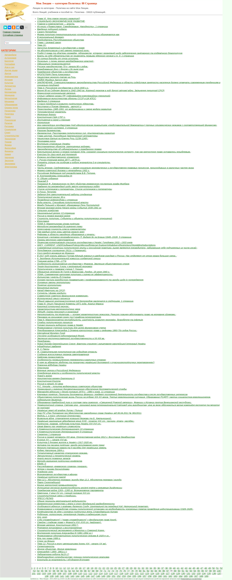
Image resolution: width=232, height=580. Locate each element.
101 (34, 573)
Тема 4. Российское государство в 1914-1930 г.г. (63, 87)
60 (62, 570)
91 (183, 570)
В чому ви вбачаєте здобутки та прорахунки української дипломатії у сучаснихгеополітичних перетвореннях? (95, 362)
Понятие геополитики (49, 285)
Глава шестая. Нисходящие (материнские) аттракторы (67, 135)
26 (119, 568)
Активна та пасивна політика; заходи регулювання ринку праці (70, 445)
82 (148, 570)
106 (59, 573)
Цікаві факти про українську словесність (58, 426)
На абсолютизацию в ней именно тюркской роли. (63, 50)
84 (156, 570)
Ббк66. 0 (41, 463)
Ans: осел (42, 517)
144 (77, 576)
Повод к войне (44, 375)
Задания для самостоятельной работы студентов (64, 194)
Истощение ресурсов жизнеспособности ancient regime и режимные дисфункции (79, 487)
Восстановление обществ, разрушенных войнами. (63, 146)
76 (124, 570)
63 (73, 570)
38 (166, 568)
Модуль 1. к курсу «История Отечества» (59, 415)
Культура (9, 83)
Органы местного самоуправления (55, 239)
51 (217, 568)
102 (39, 573)
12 (64, 568)
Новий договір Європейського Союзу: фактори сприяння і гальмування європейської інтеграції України (91, 343)
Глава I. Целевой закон (49, 42)
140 (57, 576)
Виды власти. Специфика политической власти (62, 202)
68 (93, 570)
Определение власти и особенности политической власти (68, 373)
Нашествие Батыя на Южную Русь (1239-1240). (62, 138)
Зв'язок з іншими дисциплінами (53, 469)
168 (201, 576)
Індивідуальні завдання (49, 346)
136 (214, 573)
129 (178, 573)
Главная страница (11, 32)
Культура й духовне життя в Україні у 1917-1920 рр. (64, 442)
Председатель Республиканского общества (60, 40)
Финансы (9, 151)
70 (101, 570)
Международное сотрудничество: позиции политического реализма (73, 557)
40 (174, 568)
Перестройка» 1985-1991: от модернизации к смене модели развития (74, 109)
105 (54, 573)
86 (163, 570)
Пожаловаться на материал (191, 579)
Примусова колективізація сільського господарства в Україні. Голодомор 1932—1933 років (84, 242)
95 (198, 570)
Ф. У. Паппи (43, 349)
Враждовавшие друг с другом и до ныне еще (60, 69)
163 (175, 576)
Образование (11, 104)
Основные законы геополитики (53, 282)
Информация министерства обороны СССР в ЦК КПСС (66, 98)
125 (157, 573)
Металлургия (11, 98)
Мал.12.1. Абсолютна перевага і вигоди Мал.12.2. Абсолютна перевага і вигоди (79, 479)
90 (179, 570)
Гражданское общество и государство (57, 72)
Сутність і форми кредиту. (51, 293)
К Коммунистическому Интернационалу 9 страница (64, 431)
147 (93, 576)
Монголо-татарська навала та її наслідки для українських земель (71, 447)
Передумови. (43, 341)
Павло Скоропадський (48, 482)
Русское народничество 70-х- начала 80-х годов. (62, 66)
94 (195, 570)
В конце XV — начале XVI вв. (52, 439)
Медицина (9, 95)
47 (201, 568)
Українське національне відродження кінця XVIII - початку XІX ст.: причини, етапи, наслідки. (85, 421)
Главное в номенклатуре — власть (55, 24)
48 (205, 568)
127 (168, 573)
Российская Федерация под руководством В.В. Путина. (66, 173)
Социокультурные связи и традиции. (56, 495)
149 (103, 576)
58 (54, 570)
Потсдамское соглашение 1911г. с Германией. (61, 250)
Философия (10, 148)
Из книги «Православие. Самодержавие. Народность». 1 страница (72, 26)
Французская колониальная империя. (56, 93)
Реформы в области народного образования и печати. (66, 234)
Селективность (45, 546)
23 (107, 568)
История (9, 79)
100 (219, 570)
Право (8, 117)
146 (88, 576)
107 (64, 573)
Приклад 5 (42, 181)
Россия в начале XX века (50, 383)
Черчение (9, 157)
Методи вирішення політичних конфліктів (59, 461)
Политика (9, 114)
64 (77, 570)
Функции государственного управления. (58, 157)
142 (67, 576)
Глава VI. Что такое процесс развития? (58, 18)
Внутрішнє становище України (53, 143)
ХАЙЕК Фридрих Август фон (52, 79)
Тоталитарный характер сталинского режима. (62, 453)
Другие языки (11, 70)
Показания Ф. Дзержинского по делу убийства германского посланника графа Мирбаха (83, 183)
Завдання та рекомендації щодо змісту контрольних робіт (68, 186)
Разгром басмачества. (49, 130)
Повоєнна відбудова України (51, 365)
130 (183, 573)
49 (209, 568)
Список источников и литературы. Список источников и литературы (74, 189)
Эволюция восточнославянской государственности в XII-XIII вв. (71, 338)
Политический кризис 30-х (51, 197)
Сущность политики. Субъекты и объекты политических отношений (74, 218)
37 (162, 568)
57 (50, 570)
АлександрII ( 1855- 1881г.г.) (52, 551)
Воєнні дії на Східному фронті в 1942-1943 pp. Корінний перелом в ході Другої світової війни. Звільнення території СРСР (100, 90)
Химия (8, 154)
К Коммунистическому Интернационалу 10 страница (65, 429)
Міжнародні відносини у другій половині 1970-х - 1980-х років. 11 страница (76, 391)
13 (68, 568)
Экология (9, 160)
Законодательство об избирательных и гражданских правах (69, 149)
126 (162, 573)
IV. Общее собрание (47, 178)
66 (85, 570)
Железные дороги (46, 114)
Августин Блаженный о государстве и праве (60, 48)
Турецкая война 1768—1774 (51, 261)
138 (46, 576)
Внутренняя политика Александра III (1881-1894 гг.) (64, 533)
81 (144, 570)
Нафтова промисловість (50, 357)
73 (113, 570)
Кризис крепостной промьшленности (57, 485)
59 (58, 570)
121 (137, 573)
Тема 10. (41, 45)
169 (206, 576)
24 (111, 568)
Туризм (8, 142)
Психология (10, 120)
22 (104, 568)
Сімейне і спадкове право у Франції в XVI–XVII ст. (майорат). (69, 522)
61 (66, 570)
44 (190, 568)
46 (198, 568)
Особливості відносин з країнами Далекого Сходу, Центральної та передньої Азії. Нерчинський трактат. (93, 506)
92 (187, 570)
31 (139, 568)
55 (42, 570)
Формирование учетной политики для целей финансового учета (71, 327)
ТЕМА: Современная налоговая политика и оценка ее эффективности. (75, 274)
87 (167, 570)
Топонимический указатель (51, 111)
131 (188, 573)
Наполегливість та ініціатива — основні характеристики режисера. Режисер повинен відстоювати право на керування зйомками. (106, 314)
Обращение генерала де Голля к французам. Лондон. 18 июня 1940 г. (73, 271)
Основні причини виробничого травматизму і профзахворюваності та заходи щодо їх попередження (90, 279)
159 (155, 576)
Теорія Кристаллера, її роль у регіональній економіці (64, 266)
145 (82, 576)
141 (62, 576)
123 (147, 573)
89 (175, 570)
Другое (8, 73)
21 (100, 568)
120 (131, 573)
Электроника (11, 167)
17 (84, 568)
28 (127, 568)
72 (109, 570)
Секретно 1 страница (49, 434)
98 (210, 570)
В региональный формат (50, 37)
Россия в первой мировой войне (53, 215)
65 (81, 570)
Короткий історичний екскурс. (53, 306)
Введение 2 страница (48, 101)
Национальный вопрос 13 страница (56, 213)
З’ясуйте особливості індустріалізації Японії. (60, 335)
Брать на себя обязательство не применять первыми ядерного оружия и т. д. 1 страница (85, 56)
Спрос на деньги (45, 541)
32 (143, 568)
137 (219, 573)
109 (75, 573)
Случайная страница (13, 35)
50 (213, 568)
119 (126, 573)
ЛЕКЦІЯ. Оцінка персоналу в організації (57, 311)
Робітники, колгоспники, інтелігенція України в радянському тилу (72, 514)
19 (92, 568)
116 (111, 573)
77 (128, 570)
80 (140, 570)
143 (72, 576)
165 (186, 576)
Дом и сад (9, 67)
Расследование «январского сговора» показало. (62, 466)
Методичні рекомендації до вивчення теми (59, 226)
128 (173, 573)
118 (121, 573)
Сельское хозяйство (48, 210)
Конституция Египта (48, 381)
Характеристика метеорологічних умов (58, 309)
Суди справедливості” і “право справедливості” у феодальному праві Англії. (77, 519)
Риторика (9, 126)
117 (116, 573)
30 (135, 568)
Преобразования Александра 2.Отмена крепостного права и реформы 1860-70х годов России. (87, 330)
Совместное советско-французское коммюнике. (62, 295)
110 (80, 573)
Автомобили (10, 55)
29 (131, 568)
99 (214, 570)
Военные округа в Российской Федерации (58, 370)
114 (101, 573)
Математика (10, 92)
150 (108, 576)
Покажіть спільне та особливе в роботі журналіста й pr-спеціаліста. (73, 162)
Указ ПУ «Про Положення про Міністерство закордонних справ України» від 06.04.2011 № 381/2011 (89, 413)
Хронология (43, 122)
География (10, 64)
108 (70, 573)
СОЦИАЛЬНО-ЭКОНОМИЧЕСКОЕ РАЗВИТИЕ (61, 21)
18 (88, 568)
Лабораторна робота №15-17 (53, 554)
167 (196, 576)
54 (38, 570)
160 (160, 576)
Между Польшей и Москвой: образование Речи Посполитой (68, 205)
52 (221, 568)
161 (165, 576)
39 (170, 568)
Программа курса (46, 141)
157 (144, 576)
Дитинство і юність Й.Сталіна (53, 277)
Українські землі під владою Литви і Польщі (60, 410)
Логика (8, 89)
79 (136, 570)
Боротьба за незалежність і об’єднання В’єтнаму (63, 559)
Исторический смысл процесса (53, 298)
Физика (8, 145)
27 (123, 568)
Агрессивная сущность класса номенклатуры (61, 229)
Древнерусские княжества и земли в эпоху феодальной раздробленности (76, 503)
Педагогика (10, 111)
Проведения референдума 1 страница (57, 199)
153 (124, 576)
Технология (10, 139)
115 (106, 573)
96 (202, 570)
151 (113, 576)
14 (72, 568)
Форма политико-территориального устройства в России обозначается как (78, 34)
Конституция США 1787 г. (51, 117)
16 (80, 568)
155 (134, 576)
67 (89, 570)
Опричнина (43, 367)
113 (95, 573)
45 (194, 568)
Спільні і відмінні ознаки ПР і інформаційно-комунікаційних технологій (73, 95)
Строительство (12, 135)
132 (193, 573)
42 (182, 568)
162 (170, 576)
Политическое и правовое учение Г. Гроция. (60, 269)
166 (191, 576)
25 (115, 568)
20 (96, 568)
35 (154, 568)
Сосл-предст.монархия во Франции (55, 253)
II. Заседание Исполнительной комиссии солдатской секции (68, 258)
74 (116, 570)
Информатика (11, 76)
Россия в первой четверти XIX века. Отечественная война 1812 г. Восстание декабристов (86, 437)
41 (178, 568)
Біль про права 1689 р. (49, 538)
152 (119, 576)
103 (44, 573)
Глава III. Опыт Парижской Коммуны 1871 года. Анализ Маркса (70, 303)
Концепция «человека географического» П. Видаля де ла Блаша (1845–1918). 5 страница (84, 237)
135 (209, 573)
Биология (9, 61)
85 (160, 570)
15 (76, 568)
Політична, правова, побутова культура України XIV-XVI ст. (69, 423)
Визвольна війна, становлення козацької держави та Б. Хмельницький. (74, 418)
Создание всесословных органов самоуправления (63, 354)
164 (180, 576)
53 (34, 570)
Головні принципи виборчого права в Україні (60, 325)
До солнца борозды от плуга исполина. (57, 58)
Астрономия (10, 58)
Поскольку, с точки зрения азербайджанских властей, (65, 61)
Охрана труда (11, 107)
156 (139, 576)
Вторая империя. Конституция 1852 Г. (57, 525)
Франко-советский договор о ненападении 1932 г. (63, 170)
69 (97, 570)
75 (120, 570)
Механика (9, 101)
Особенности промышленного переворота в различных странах (71, 359)
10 (56, 568)
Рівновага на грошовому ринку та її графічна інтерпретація (69, 317)
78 (132, 570)
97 (206, 570)
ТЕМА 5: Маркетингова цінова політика (58, 223)
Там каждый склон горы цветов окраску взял (60, 231)
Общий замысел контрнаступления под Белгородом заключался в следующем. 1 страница (85, 301)
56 (46, 570)
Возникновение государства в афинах (57, 474)
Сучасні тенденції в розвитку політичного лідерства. (65, 103)
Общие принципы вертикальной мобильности (61, 501)
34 (151, 568)
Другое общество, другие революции (56, 549)
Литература (10, 86)
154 (129, 576)
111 (85, 573)
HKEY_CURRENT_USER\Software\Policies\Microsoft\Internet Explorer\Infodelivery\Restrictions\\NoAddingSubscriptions (96, 245)
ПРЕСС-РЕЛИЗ (45, 498)
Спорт (7, 132)
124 (152, 573)
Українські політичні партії (51, 477)
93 (191, 570)
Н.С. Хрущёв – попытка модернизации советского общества (69, 386)
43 (186, 568)
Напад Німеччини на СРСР (51, 290)
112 (90, 573)
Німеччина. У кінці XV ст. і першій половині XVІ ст (63, 493)
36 (158, 568)
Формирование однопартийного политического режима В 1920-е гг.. (73, 535)
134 (204, 573)
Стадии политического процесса (54, 322)
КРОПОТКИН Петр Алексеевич (53, 74)
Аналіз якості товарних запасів (53, 458)
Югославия (43, 221)
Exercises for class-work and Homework (57, 154)
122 (142, 573)
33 (147, 568)
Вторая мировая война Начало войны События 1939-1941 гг (69, 207)
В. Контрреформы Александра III (54, 175)
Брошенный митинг (47, 287)
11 (60, 568)
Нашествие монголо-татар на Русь (56, 77)
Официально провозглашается (53, 64)
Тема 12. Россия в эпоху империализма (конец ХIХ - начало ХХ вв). (72, 543)
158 (150, 576)
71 (105, 570)
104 (49, 573)
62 (69, 570)
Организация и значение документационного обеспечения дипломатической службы (82, 389)
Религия (8, 123)
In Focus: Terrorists (46, 191)
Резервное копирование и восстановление (59, 527)
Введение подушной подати (52, 29)
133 (198, 573)
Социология (10, 129)
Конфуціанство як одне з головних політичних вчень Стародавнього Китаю (77, 511)
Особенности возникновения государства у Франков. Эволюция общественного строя (83, 263)
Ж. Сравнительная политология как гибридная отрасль (67, 351)
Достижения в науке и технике (53, 119)
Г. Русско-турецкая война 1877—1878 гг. (58, 159)
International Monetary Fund (51, 333)
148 (98, 576)
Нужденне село (45, 471)
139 (52, 576)
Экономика (10, 163)
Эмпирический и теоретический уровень (58, 455)
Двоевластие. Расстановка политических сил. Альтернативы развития (76, 133)
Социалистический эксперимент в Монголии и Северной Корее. (71, 530)
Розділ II (41, 165)
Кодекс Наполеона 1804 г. (50, 450)
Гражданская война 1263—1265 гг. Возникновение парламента (70, 490)
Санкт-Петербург (47, 32)
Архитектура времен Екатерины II (55, 378)
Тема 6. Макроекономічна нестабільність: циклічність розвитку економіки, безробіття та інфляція (90, 319)
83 (152, 570)
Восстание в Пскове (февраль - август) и (59, 106)
